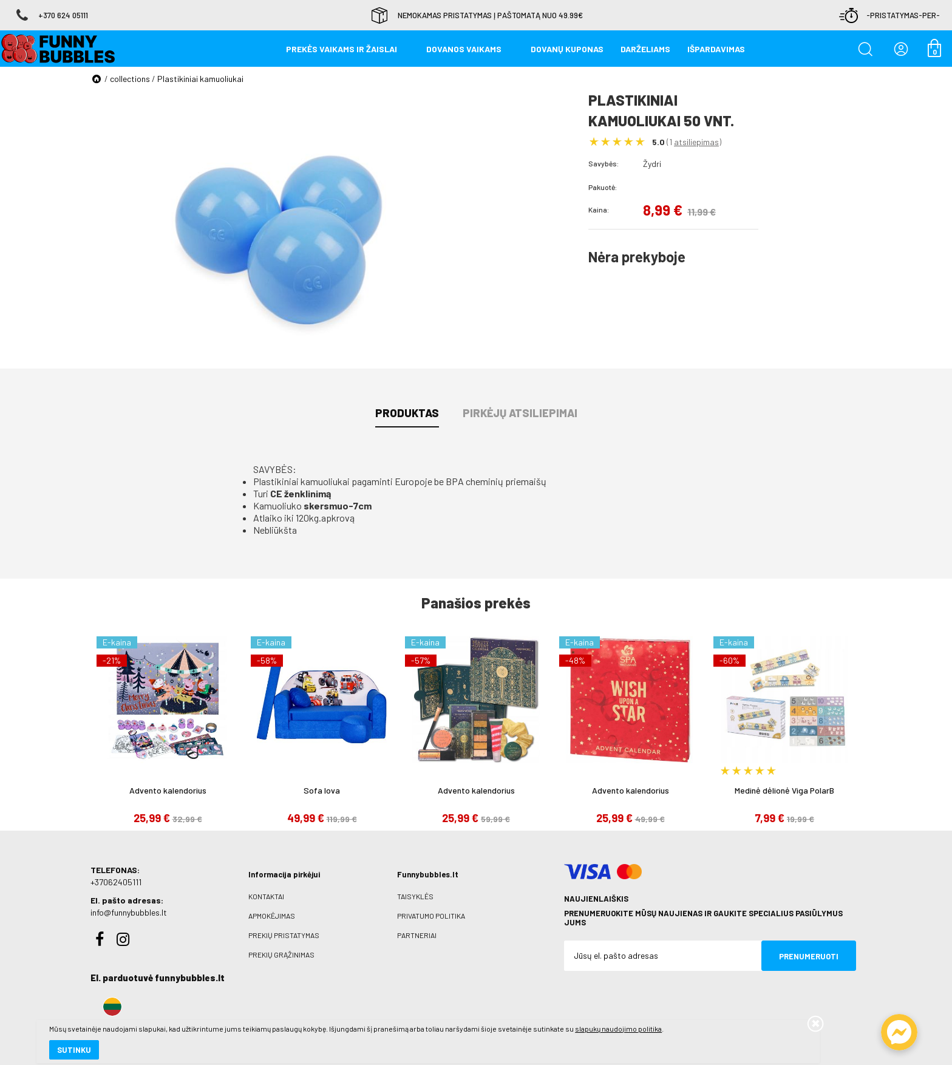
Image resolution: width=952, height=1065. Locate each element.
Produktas (407, 413)
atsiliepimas (696, 142)
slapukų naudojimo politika (145, 1013)
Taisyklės (415, 896)
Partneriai (417, 935)
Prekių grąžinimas (281, 954)
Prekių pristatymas (283, 935)
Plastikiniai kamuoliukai (200, 78)
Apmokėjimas (271, 915)
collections (130, 78)
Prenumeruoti (808, 956)
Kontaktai (266, 896)
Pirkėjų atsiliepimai (520, 413)
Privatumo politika (431, 915)
